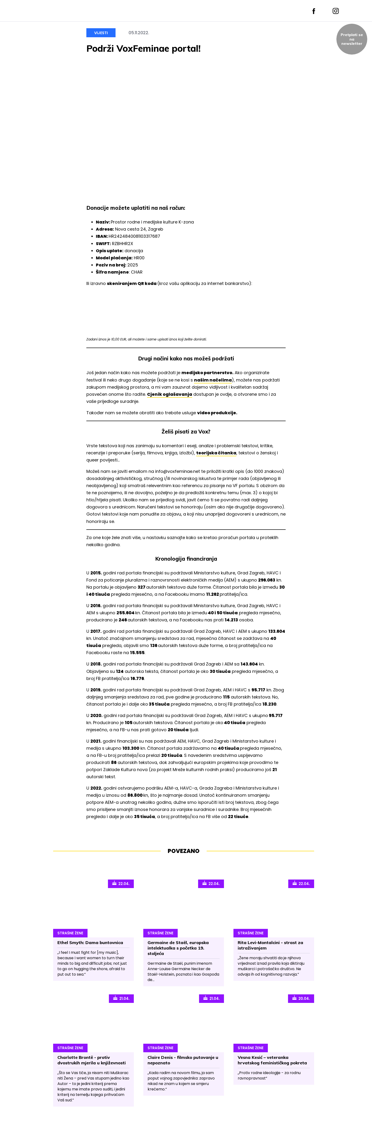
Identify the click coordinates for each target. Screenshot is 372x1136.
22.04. (121, 883)
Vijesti (101, 33)
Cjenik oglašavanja (169, 394)
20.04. (301, 998)
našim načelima (213, 380)
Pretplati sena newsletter (352, 39)
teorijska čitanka (216, 453)
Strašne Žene (70, 933)
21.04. (121, 998)
